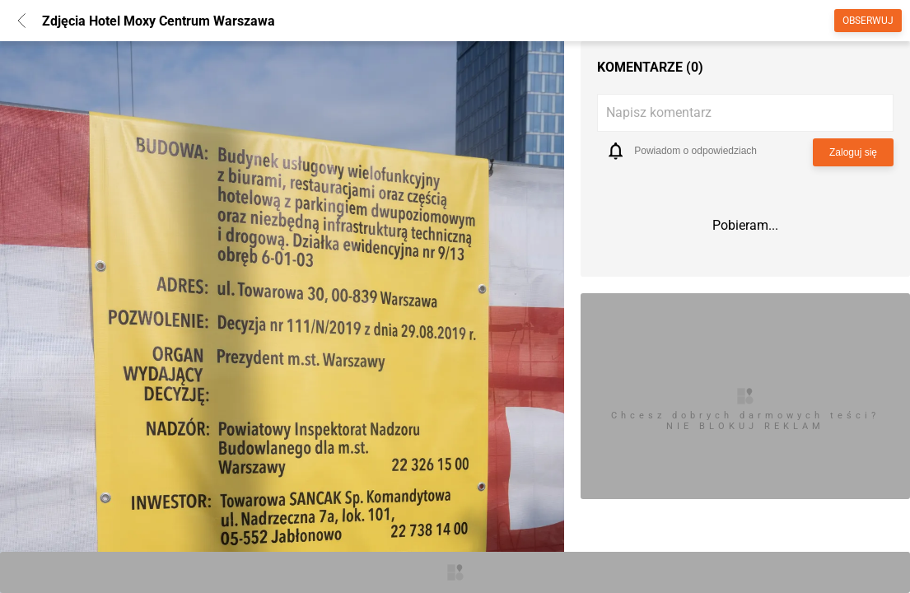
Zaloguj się (853, 152)
